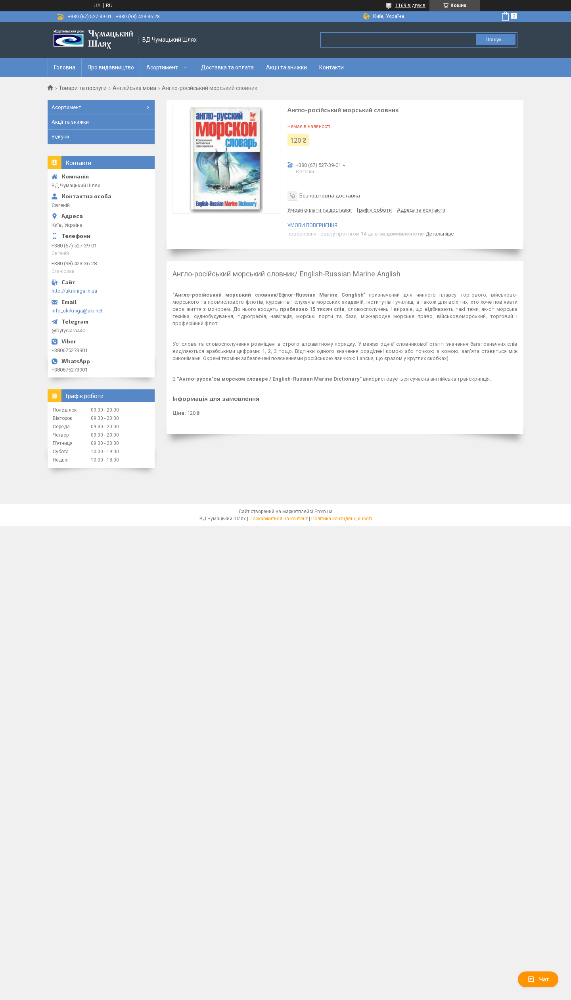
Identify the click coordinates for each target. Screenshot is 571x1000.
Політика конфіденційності (341, 518)
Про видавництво (111, 67)
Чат (538, 979)
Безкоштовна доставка (329, 195)
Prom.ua (323, 511)
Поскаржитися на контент (278, 518)
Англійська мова (134, 88)
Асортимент (162, 67)
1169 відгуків (410, 5)
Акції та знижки (286, 67)
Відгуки (60, 137)
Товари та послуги (83, 88)
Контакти (331, 67)
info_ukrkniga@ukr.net (77, 311)
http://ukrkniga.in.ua (74, 291)
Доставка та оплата (227, 67)
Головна (64, 67)
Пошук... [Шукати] (495, 39)
